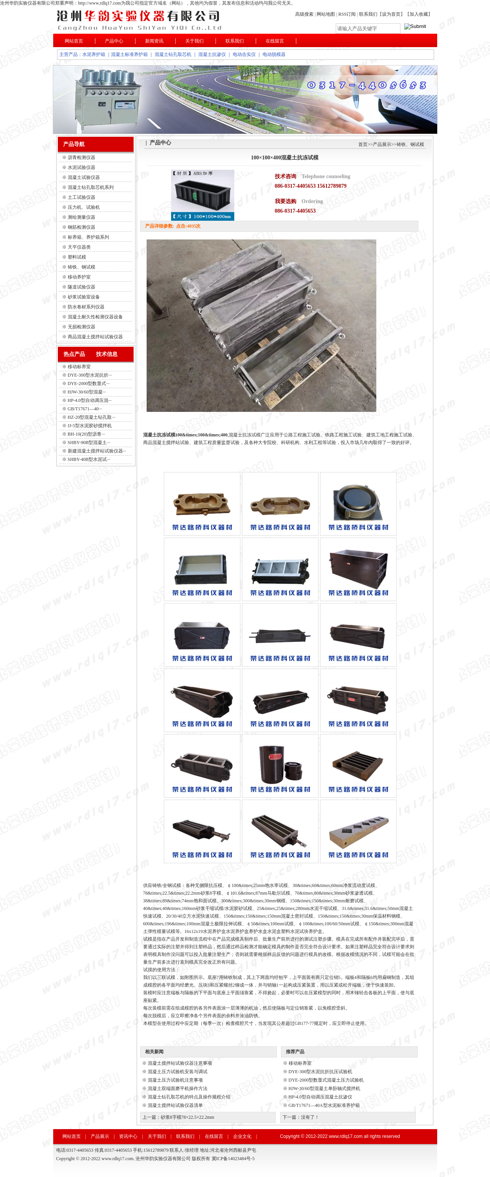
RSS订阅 (347, 14)
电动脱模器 (274, 54)
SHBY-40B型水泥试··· (89, 459)
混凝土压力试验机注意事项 (175, 1080)
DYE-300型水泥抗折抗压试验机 (321, 1071)
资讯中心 (128, 1136)
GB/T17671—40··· (85, 408)
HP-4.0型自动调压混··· (90, 400)
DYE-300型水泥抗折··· (90, 375)
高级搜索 (304, 14)
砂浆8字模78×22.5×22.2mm (187, 1117)
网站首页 (74, 41)
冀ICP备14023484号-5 (233, 1158)
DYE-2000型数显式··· (89, 383)
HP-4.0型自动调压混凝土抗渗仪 (320, 1097)
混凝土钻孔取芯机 (173, 54)
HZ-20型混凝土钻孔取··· (92, 417)
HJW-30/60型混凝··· (87, 392)
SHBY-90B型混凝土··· (89, 442)
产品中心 (114, 41)
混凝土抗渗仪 (212, 54)
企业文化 (242, 1136)
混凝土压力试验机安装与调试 (177, 1071)
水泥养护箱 (93, 54)
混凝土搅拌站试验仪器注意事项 (180, 1063)
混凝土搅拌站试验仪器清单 (175, 1105)
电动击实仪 (244, 54)
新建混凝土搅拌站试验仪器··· (97, 451)
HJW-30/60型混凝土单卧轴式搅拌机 (324, 1088)
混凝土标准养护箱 (129, 54)
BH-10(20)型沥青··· (86, 434)
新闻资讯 (154, 41)
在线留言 (275, 41)
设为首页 (391, 14)
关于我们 (194, 41)
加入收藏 (419, 14)
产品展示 (382, 144)
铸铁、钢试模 (410, 144)
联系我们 (368, 14)
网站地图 (326, 14)
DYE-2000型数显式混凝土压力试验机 (326, 1080)
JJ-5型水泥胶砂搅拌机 (90, 425)
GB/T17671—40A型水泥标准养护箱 (324, 1105)
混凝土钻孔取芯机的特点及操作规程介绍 (189, 1097)
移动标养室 (79, 366)
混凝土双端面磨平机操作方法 (177, 1088)
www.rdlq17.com (346, 1136)
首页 (363, 144)
